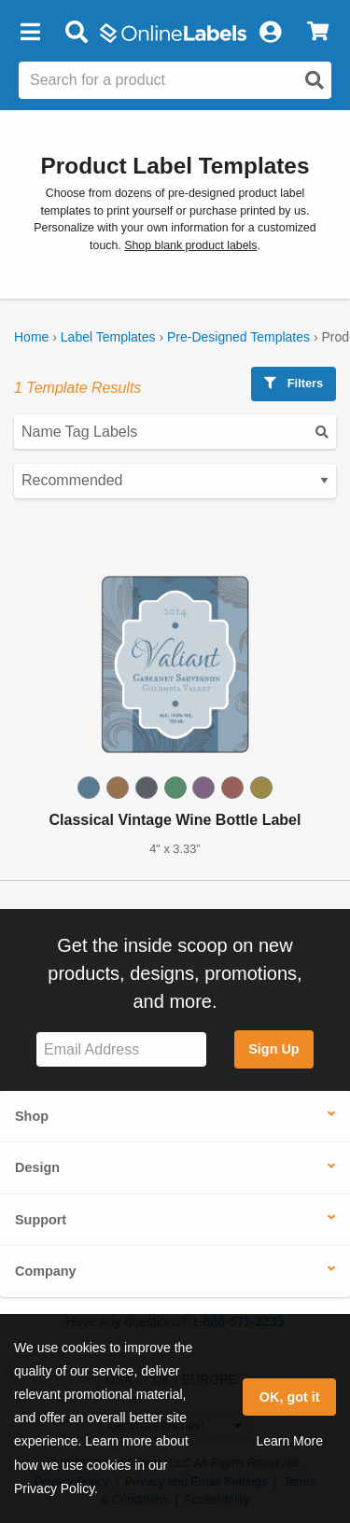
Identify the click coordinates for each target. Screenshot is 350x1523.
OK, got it (289, 1397)
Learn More (289, 1440)
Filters (293, 383)
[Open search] (314, 80)
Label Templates (108, 336)
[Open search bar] (76, 32)
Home (31, 336)
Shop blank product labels (190, 245)
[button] (29, 32)
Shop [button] (32, 1116)
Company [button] (46, 1271)
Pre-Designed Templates (238, 336)
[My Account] (269, 32)
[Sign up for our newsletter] (121, 1049)
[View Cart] (318, 32)
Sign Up (273, 1048)
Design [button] (37, 1167)
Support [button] (40, 1219)
